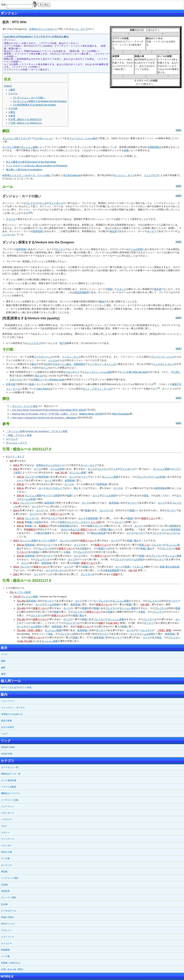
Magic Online (7, 917)
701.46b (21, 608)
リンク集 (5, 956)
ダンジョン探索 (29, 147)
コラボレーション (43, 138)
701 (11, 592)
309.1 (16, 465)
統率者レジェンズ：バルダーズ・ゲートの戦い (26, 175)
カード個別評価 (8, 780)
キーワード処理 (10, 147)
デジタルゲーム (8, 910)
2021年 (82, 410)
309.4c (20, 525)
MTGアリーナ (8, 924)
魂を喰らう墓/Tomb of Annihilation (24, 169)
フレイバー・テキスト (78, 522)
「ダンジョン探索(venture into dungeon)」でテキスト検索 (36, 431)
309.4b (20, 522)
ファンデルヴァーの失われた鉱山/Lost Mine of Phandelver (36, 165)
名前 (38, 522)
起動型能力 (79, 364)
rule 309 (145, 604)
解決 (101, 301)
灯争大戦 (10, 384)
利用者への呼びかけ (10, 963)
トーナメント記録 (9, 800)
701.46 (16, 596)
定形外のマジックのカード (43, 29)
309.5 (16, 540)
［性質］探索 (33, 630)
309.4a (20, 518)
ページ (4, 654)
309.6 (16, 566)
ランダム (44, 4)
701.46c (21, 619)
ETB (48, 364)
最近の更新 (6, 720)
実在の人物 (6, 852)
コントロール (173, 533)
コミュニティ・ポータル (13, 707)
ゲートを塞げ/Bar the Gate (133, 372)
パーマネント (55, 488)
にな (147, 544)
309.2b (20, 484)
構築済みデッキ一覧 (10, 774)
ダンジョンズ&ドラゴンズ (16, 138)
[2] (31, 212)
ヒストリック (7, 936)
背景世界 (5, 891)
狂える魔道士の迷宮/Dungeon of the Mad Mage (31, 161)
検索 (35, 4)
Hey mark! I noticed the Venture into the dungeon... (39, 417)
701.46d (21, 630)
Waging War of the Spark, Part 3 (29, 413)
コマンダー (6, 845)
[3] (155, 383)
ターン (44, 367)
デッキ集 (5, 858)
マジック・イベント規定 (25, 406)
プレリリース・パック (162, 356)
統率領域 (43, 476)
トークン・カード (71, 356)
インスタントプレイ (163, 364)
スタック (121, 289)
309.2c (20, 488)
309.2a (20, 476)
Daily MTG (72, 410)
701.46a (21, 600)
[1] (29, 212)
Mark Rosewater (120, 413)
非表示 (8, 86)
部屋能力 (43, 525)
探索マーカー (57, 514)
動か (111, 529)
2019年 (99, 413)
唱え (76, 488)
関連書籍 (5, 950)
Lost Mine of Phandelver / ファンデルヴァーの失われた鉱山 (36, 36)
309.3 (16, 502)
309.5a (20, 544)
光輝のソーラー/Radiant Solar (48, 379)
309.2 (16, 469)
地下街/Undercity (72, 175)
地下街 (63, 343)
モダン (4, 826)
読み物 (4, 904)
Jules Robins (43, 389)
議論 (3, 661)
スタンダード (73, 372)
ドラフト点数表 (8, 787)
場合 (146, 495)
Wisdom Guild (8, 747)
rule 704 (132, 570)
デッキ (43, 203)
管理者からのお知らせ (12, 714)
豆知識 (4, 884)
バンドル (52, 360)
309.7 (16, 574)
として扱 (95, 522)
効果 (126, 150)
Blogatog (71, 417)
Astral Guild (6, 753)
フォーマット (7, 806)
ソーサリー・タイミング (103, 364)
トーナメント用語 (9, 878)
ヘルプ (4, 733)
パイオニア (6, 819)
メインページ (7, 701)
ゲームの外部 (135, 249)
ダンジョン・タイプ (124, 175)
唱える (38, 375)
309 (11, 460)
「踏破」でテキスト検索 (19, 435)
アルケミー (6, 930)
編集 (178, 130)
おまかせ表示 (7, 727)
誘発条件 (174, 525)
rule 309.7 (114, 623)
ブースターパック (43, 356)
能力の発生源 (98, 533)
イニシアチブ (151, 175)
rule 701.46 (61, 472)
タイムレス (6, 943)
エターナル (15, 379)
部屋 (87, 510)
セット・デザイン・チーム (97, 389)
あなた (64, 529)
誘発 (109, 289)
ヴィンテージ (7, 839)
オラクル (10, 219)
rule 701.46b (25, 641)
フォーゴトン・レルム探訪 (83, 138)
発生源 (113, 231)
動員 (31, 384)
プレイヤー (31, 203)
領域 (39, 231)
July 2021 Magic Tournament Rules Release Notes (39, 410)
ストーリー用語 (8, 897)
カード (37, 469)
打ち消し (175, 372)
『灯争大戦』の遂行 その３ (62, 413)
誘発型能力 (155, 147)
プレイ (117, 522)
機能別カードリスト (10, 793)
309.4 (16, 510)
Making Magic (87, 413)
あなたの (75, 529)
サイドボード (56, 203)
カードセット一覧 (9, 767)
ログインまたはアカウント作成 (16, 687)
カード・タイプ (79, 29)
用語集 (4, 871)
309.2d (20, 495)
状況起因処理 (82, 292)
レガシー (5, 832)
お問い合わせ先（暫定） (13, 969)
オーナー (152, 231)
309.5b (20, 555)
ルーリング (12, 439)
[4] (159, 388)
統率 (35, 231)
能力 (34, 364)
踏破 (115, 574)
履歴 (3, 674)
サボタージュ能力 (62, 364)
